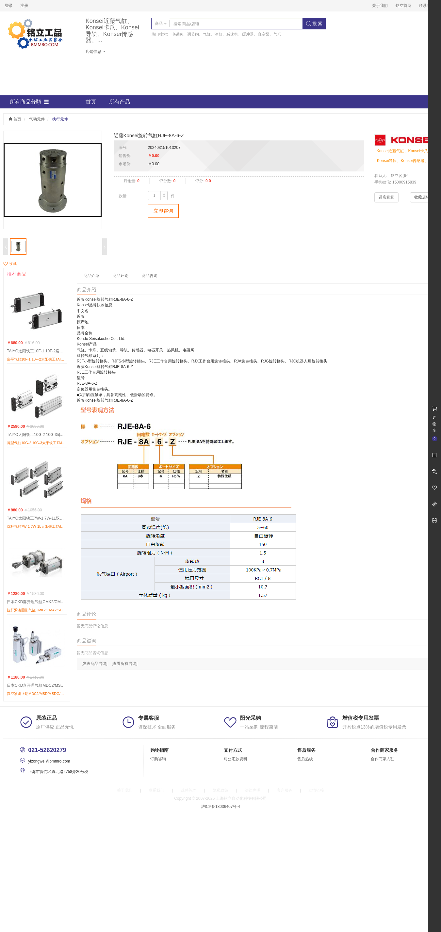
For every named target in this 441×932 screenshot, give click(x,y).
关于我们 (380, 5)
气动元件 (37, 119)
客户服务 (284, 790)
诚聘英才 (188, 790)
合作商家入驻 (382, 759)
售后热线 (305, 759)
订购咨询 (158, 759)
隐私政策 (220, 790)
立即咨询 (163, 211)
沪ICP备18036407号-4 (220, 806)
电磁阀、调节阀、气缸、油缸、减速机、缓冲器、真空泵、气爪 (226, 34)
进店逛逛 (386, 197)
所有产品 (119, 101)
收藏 (10, 263)
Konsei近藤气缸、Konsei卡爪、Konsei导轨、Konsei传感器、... (112, 30)
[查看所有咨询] (125, 663)
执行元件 (60, 119)
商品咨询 (149, 275)
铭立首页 (403, 5)
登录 (9, 5)
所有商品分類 (29, 102)
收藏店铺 (422, 197)
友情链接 (316, 790)
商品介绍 (91, 275)
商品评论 (120, 275)
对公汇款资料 (235, 759)
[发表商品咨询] (94, 663)
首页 (91, 101)
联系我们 (426, 5)
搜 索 (314, 23)
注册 (24, 5)
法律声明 (252, 790)
